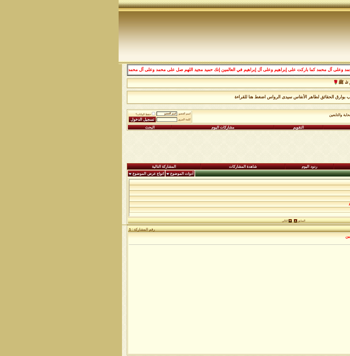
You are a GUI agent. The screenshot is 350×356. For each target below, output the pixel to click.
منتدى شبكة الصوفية (319, 115)
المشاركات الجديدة (259, 167)
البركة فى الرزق (311, 182)
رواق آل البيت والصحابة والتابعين (235, 115)
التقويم (180, 127)
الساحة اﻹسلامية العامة (281, 115)
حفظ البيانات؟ (26, 114)
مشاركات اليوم (104, 127)
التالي (166, 220)
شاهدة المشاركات (124, 167)
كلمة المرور (65, 119)
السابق (183, 220)
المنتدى (322, 167)
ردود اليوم (190, 167)
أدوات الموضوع (63, 174)
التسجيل (311, 127)
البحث (31, 127)
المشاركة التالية (45, 167)
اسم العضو (66, 113)
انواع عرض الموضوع (29, 174)
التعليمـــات (243, 127)
